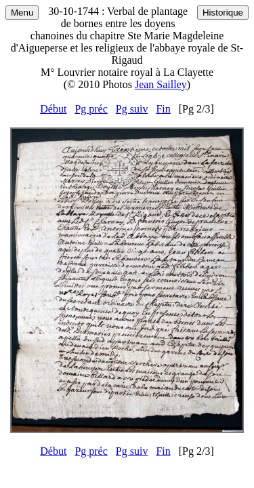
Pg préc (91, 109)
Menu (22, 12)
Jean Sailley (161, 84)
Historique (223, 12)
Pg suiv (132, 109)
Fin (163, 109)
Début (53, 109)
